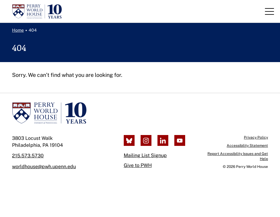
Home (18, 30)
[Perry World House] (49, 113)
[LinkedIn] (162, 140)
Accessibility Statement (247, 145)
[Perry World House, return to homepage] (37, 11)
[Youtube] (179, 140)
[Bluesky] (129, 140)
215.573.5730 (28, 156)
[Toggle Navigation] (269, 11)
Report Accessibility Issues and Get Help (237, 156)
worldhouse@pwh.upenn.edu (44, 166)
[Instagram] (146, 140)
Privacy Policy (256, 137)
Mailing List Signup (145, 155)
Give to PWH (138, 165)
